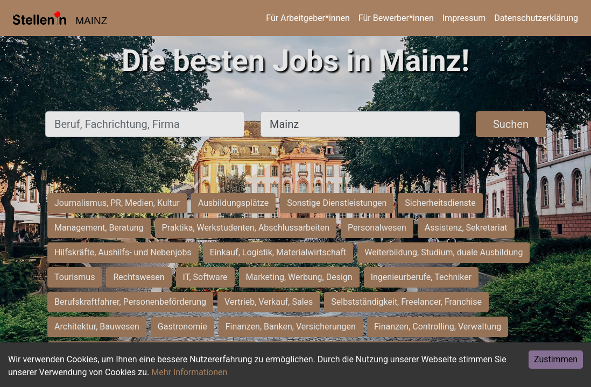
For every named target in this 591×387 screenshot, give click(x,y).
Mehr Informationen (189, 372)
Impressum (464, 18)
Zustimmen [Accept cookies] (556, 359)
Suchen (511, 124)
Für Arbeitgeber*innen (307, 18)
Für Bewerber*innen (396, 18)
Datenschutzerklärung (536, 18)
